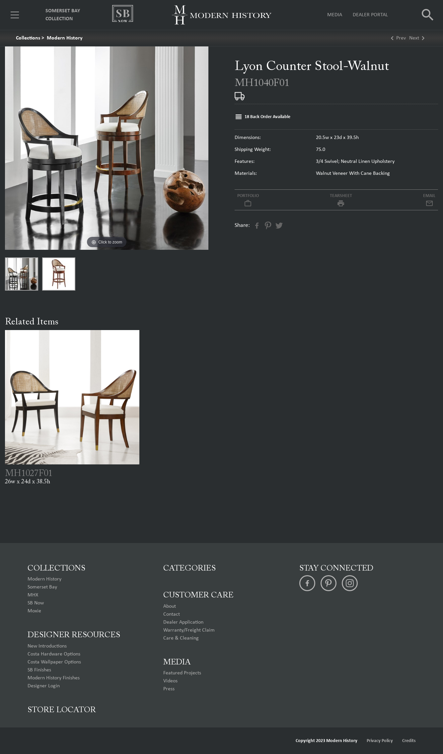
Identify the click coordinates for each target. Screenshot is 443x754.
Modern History (65, 38)
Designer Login (44, 686)
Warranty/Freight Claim (189, 630)
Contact (171, 614)
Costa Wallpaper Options (54, 662)
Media (334, 15)
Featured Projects (182, 673)
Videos (170, 681)
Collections (28, 38)
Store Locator (62, 710)
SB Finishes (39, 670)
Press (169, 689)
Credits (409, 740)
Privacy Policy (380, 740)
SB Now (36, 603)
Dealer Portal (370, 15)
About (169, 606)
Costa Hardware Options (54, 654)
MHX (33, 595)
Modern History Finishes (54, 678)
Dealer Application (183, 622)
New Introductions (47, 646)
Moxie (34, 611)
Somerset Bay (42, 587)
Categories (189, 569)
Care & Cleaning (181, 638)
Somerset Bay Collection (62, 15)
